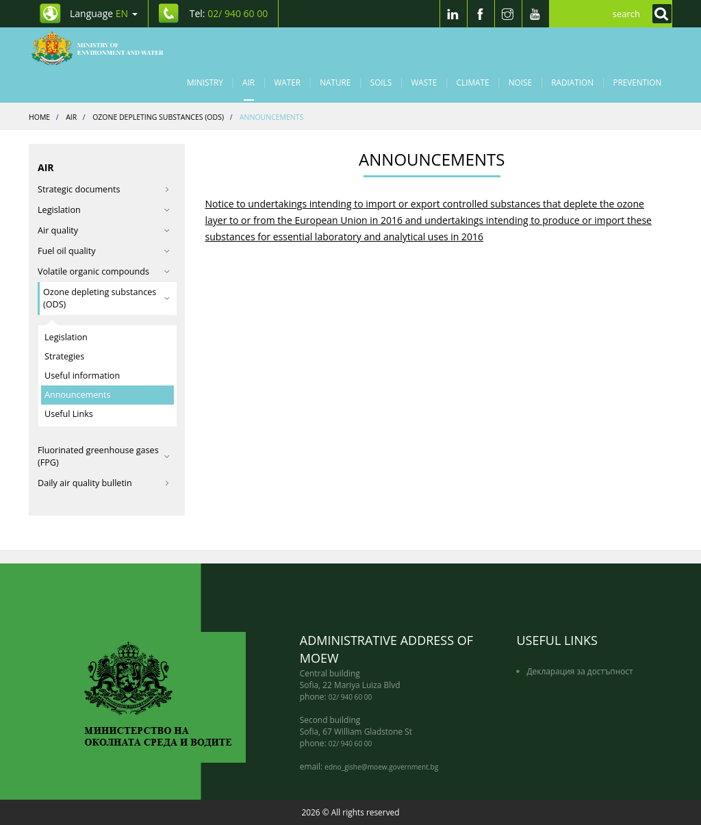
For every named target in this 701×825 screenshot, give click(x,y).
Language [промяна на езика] (104, 13)
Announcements (77, 395)
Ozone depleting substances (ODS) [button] (106, 298)
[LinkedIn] (453, 13)
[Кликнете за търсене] (658, 13)
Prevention (637, 82)
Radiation (572, 82)
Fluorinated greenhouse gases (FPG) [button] (104, 456)
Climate (473, 82)
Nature (335, 82)
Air (248, 82)
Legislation (66, 337)
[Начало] (105, 48)
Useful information (82, 375)
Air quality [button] (104, 230)
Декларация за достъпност (579, 670)
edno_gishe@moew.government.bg (381, 767)
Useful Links (68, 414)
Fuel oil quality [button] (104, 251)
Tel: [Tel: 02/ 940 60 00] (229, 13)
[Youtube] (535, 13)
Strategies (64, 356)
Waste (424, 82)
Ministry (205, 82)
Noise (520, 82)
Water (287, 82)
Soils (381, 82)
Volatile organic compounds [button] (104, 271)
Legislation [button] (104, 210)
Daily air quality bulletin (104, 483)
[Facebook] (480, 13)
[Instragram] (508, 13)
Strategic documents (104, 189)
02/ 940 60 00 (350, 697)
